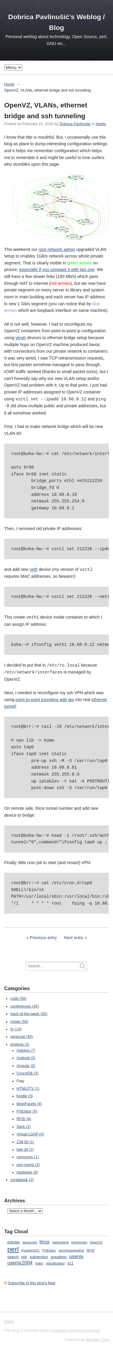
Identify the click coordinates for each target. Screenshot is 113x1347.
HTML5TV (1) (28, 1087)
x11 (70, 1261)
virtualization (55, 1261)
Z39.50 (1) (25, 1140)
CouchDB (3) (28, 1071)
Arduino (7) (26, 1049)
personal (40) (21, 1035)
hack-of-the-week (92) (28, 1012)
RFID (90, 1248)
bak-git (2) (25, 1148)
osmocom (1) (28, 1155)
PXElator (49, 1248)
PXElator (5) (27, 1109)
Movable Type (97, 1338)
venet (20, 337)
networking (60, 1240)
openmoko (79, 1240)
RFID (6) (24, 1117)
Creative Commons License (76, 1329)
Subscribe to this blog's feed (31, 1281)
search (13, 1255)
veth (33, 568)
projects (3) (19, 1043)
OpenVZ (96, 1240)
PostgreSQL (30, 1248)
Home (9, 84)
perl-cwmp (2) (28, 1163)
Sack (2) (24, 1125)
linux (44, 1240)
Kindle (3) (25, 1094)
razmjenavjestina (71, 1248)
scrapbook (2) (21, 1178)
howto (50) (19, 1020)
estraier (13, 1240)
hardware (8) (27, 1170)
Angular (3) (26, 1064)
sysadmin (59, 1255)
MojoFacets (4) (29, 1102)
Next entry (73, 935)
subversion (39, 1255)
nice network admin (57, 249)
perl (13, 1247)
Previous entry (43, 935)
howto (101, 124)
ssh (24, 1255)
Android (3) (26, 1056)
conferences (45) (24, 1004)
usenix (76, 1254)
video (39, 1261)
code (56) (18, 997)
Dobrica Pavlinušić (75, 124)
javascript (30, 1240)
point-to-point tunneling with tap (44, 697)
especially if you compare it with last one (57, 269)
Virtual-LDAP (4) (30, 1132)
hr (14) (15, 1027)
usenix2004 (20, 1261)
